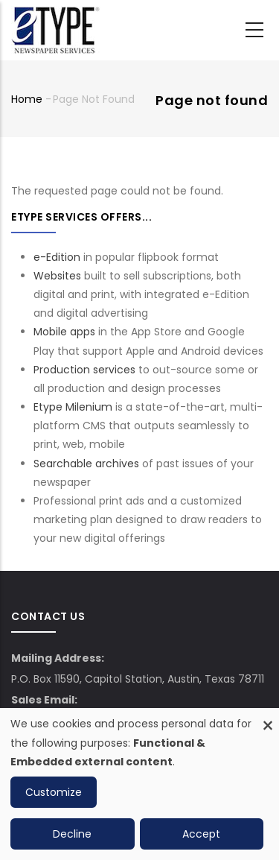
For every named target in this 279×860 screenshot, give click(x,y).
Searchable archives (86, 463)
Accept (201, 833)
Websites (57, 275)
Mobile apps (64, 331)
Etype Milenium (72, 406)
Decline (72, 833)
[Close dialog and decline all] (268, 717)
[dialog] (139, 784)
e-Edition (56, 257)
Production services (84, 369)
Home (26, 99)
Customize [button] (53, 792)
